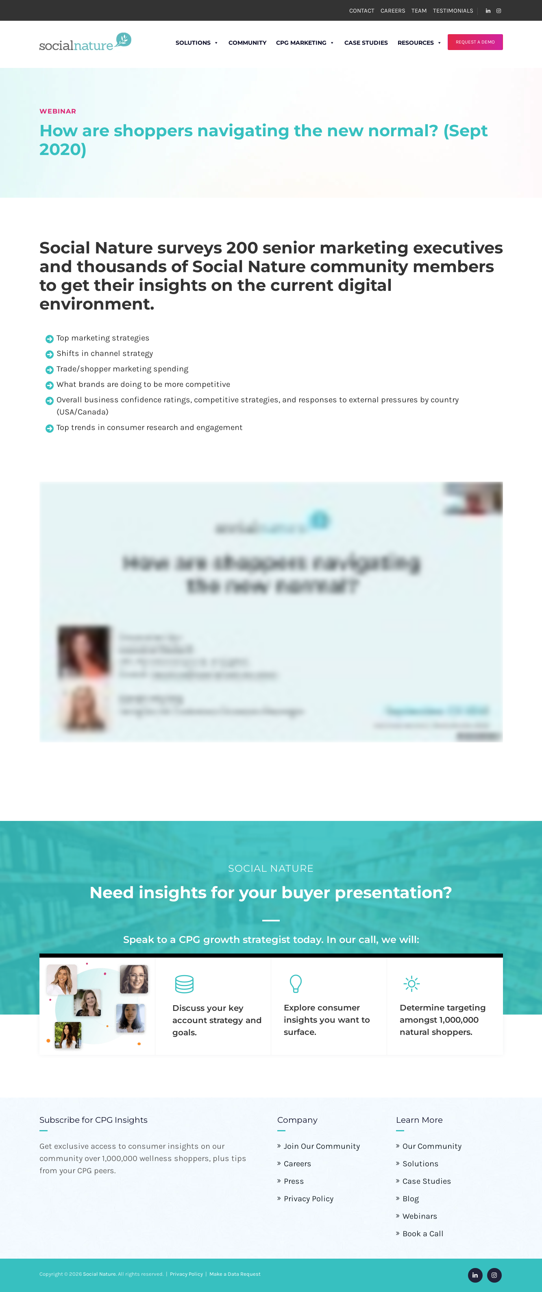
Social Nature (99, 1274)
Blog (411, 1198)
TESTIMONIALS (453, 10)
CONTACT (361, 10)
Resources (410, 42)
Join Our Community (322, 1146)
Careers (297, 1163)
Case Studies (356, 42)
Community (238, 42)
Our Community (432, 1146)
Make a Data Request (235, 1274)
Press (294, 1181)
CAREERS (393, 10)
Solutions (187, 42)
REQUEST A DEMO (474, 42)
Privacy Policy (308, 1198)
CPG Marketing (295, 42)
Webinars (420, 1216)
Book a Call (423, 1233)
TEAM (419, 10)
